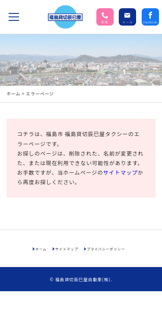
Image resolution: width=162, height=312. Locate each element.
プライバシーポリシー (106, 215)
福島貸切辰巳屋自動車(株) (83, 246)
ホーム (13, 60)
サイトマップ (120, 139)
